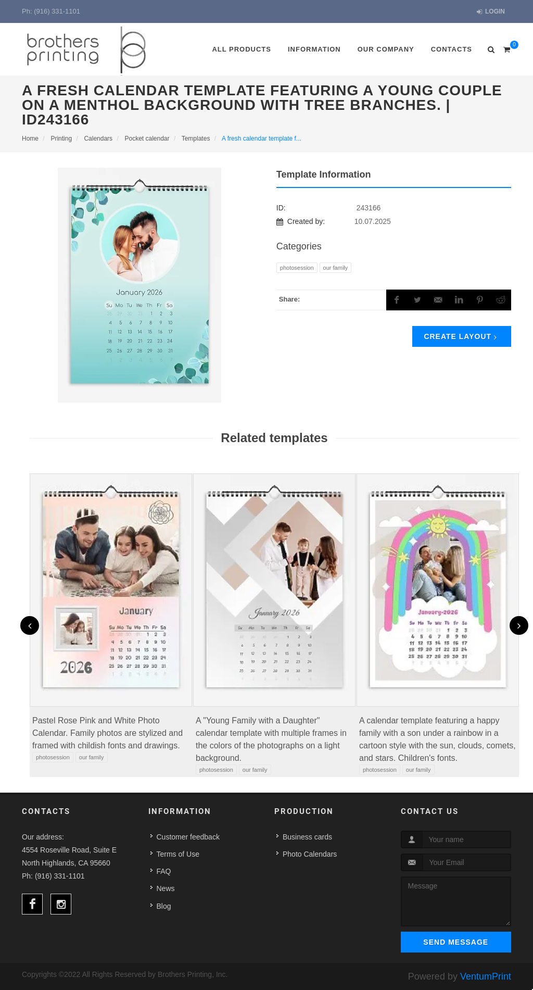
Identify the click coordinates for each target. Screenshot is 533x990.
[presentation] (29, 625)
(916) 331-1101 (57, 11)
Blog (164, 906)
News (166, 888)
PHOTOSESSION (297, 268)
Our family (335, 268)
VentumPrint (485, 976)
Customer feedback (188, 837)
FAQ (164, 871)
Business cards (307, 837)
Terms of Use (178, 854)
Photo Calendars (310, 854)
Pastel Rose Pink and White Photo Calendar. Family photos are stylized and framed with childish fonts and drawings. (107, 733)
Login (491, 12)
